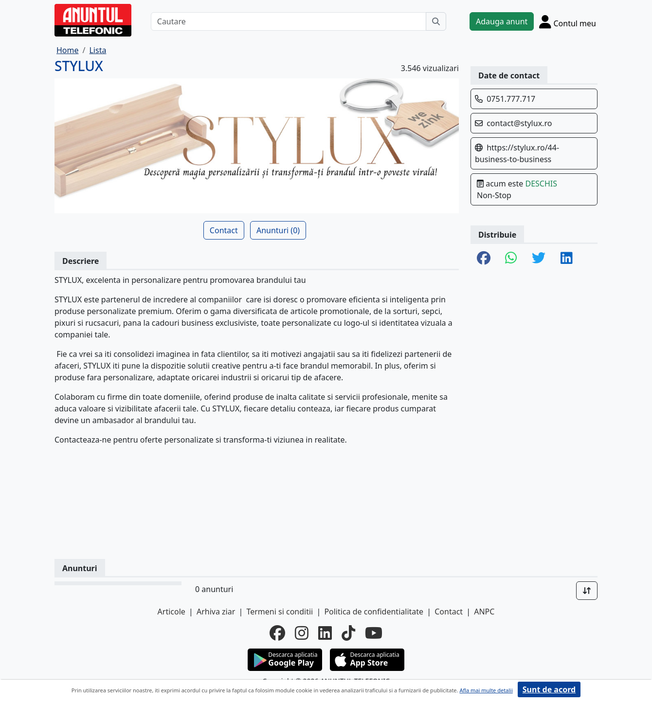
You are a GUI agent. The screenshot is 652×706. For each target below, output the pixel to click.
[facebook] (277, 633)
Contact (224, 230)
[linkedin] (325, 633)
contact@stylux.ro (519, 123)
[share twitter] (538, 258)
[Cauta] (436, 21)
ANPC (484, 611)
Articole (171, 611)
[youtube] (373, 633)
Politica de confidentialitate (373, 611)
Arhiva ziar (216, 611)
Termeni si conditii (279, 611)
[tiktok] (348, 633)
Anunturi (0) (278, 230)
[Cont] (567, 21)
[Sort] (587, 590)
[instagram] (301, 633)
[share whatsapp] (511, 258)
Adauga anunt (501, 21)
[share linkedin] (566, 258)
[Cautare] (288, 21)
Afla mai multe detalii (485, 690)
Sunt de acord (549, 689)
